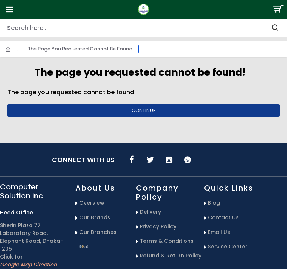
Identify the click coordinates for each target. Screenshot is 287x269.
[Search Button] (277, 9)
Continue (144, 110)
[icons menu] (131, 159)
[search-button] (275, 27)
